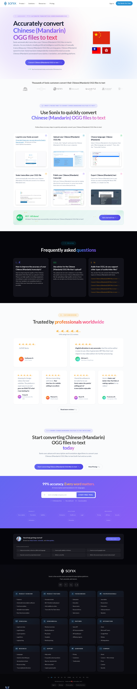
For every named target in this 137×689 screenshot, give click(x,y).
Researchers (104, 603)
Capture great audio (50, 668)
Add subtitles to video (51, 606)
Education (75, 603)
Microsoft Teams (105, 630)
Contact (103, 664)
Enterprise (75, 599)
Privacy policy (69, 685)
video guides (50, 540)
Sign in (111, 3)
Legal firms (20, 637)
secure (74, 579)
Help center (48, 654)
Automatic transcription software (26, 603)
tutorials (40, 540)
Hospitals (47, 637)
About (102, 654)
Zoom (102, 627)
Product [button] (21, 3)
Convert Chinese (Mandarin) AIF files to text (105, 289)
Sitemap (61, 685)
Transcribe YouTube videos (52, 609)
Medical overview (50, 627)
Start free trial (85, 495)
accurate (66, 579)
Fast (61, 579)
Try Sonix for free (124, 3)
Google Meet (104, 633)
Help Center (33, 540)
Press (102, 661)
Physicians (48, 633)
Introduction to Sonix (22, 661)
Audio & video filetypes (23, 658)
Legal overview (21, 627)
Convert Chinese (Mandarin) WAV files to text (105, 278)
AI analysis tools (49, 599)
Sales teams (76, 613)
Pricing (52, 3)
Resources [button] (42, 3)
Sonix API (75, 627)
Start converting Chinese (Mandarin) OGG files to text (59, 467)
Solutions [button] (31, 3)
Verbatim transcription (23, 609)
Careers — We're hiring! (107, 658)
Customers (76, 658)
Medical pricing (49, 640)
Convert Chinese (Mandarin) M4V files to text (105, 292)
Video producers (105, 609)
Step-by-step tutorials (51, 661)
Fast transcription (21, 606)
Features (19, 599)
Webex (103, 637)
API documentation (78, 630)
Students (103, 613)
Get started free (109, 217)
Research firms (77, 609)
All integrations (105, 640)
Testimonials (76, 661)
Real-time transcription (23, 613)
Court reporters (21, 633)
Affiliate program (77, 637)
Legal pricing (20, 640)
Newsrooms (76, 606)
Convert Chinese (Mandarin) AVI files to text (105, 282)
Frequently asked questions (52, 658)
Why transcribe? (49, 664)
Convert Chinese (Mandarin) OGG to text (44, 62)
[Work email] (61, 494)
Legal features (21, 630)
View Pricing (94, 467)
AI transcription (76, 576)
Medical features (49, 630)
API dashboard (77, 633)
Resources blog (21, 664)
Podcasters (104, 606)
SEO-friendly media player (52, 603)
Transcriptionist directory (24, 668)
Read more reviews (68, 409)
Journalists (104, 599)
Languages (20, 654)
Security (103, 668)
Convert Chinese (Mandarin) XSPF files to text (105, 285)
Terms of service (80, 685)
